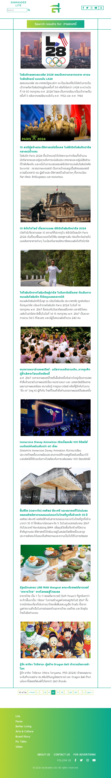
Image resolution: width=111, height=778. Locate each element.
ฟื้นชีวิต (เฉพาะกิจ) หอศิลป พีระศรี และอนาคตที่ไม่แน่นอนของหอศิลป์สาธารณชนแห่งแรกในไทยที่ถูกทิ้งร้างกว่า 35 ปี (54, 512)
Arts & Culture (24, 731)
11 (58, 692)
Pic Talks (21, 741)
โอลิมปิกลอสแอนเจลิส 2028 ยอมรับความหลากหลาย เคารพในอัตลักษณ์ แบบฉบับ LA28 (55, 76)
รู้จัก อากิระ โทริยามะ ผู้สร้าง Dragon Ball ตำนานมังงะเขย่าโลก (54, 666)
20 (70, 692)
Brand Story (23, 736)
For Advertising (84, 754)
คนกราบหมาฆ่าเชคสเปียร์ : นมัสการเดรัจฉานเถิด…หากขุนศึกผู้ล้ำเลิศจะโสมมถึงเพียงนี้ (55, 371)
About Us (43, 754)
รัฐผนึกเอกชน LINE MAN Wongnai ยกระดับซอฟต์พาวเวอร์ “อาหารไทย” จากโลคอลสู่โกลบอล (54, 589)
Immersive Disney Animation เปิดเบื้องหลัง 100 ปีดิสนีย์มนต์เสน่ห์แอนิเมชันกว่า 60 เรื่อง (54, 444)
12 (62, 692)
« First (32, 692)
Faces (19, 721)
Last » (89, 692)
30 (75, 692)
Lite (18, 716)
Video (19, 746)
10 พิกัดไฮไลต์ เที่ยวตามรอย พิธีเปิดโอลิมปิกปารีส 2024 (53, 228)
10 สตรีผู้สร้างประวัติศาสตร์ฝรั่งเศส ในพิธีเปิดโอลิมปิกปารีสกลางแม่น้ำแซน (55, 149)
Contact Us (62, 754)
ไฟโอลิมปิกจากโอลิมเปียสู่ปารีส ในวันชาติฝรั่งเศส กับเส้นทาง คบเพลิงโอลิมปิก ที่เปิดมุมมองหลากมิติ (55, 294)
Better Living (23, 726)
